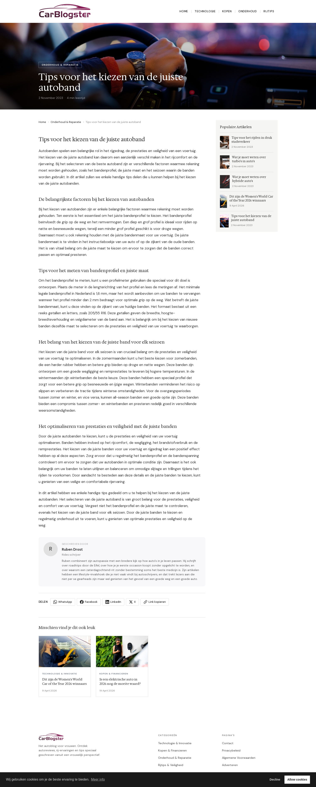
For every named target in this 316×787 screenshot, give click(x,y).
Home (183, 11)
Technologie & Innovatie (175, 743)
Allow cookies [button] (297, 779)
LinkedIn (113, 602)
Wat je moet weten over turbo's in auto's (249, 159)
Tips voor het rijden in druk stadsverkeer (252, 140)
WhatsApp (62, 602)
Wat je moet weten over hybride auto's (249, 179)
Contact (227, 743)
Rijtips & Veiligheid (170, 765)
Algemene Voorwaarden (238, 758)
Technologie (205, 11)
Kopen (227, 11)
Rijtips (269, 11)
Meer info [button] (98, 779)
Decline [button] (275, 779)
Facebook (89, 602)
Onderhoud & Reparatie (66, 122)
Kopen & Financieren (172, 750)
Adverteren (230, 765)
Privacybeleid (231, 750)
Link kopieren (155, 602)
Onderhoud (247, 11)
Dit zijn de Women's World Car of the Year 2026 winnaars (251, 199)
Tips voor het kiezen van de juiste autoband (251, 218)
